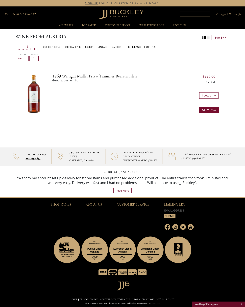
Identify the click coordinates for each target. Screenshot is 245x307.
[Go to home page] (123, 285)
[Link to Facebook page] (167, 227)
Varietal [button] (117, 47)
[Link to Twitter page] (183, 227)
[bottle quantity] (209, 95)
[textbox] (195, 14)
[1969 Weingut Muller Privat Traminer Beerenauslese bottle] (34, 93)
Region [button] (89, 47)
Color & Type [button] (72, 47)
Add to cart (209, 110)
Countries (22, 54)
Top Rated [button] (89, 25)
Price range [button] (135, 47)
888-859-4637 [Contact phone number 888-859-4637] (33, 158)
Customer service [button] (117, 25)
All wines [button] (66, 25)
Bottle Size (34, 54)
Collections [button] (51, 47)
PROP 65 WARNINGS (143, 299)
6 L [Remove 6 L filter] (34, 58)
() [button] (236, 14)
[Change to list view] (204, 37)
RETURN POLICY (165, 299)
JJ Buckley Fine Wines (95, 303)
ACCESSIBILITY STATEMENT (115, 299)
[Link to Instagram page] (175, 227)
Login (223, 14)
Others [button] (151, 47)
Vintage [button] (103, 47)
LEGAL (74, 299)
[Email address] (179, 210)
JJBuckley (121, 14)
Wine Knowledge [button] (151, 25)
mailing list (175, 205)
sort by (219, 37)
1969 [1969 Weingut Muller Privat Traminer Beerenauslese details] (94, 76)
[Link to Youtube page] (191, 227)
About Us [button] (179, 25)
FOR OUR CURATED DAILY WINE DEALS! (122, 3)
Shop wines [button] (61, 205)
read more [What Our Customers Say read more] (122, 190)
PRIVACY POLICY (89, 299)
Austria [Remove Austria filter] (22, 58)
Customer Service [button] (133, 205)
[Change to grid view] (208, 37)
